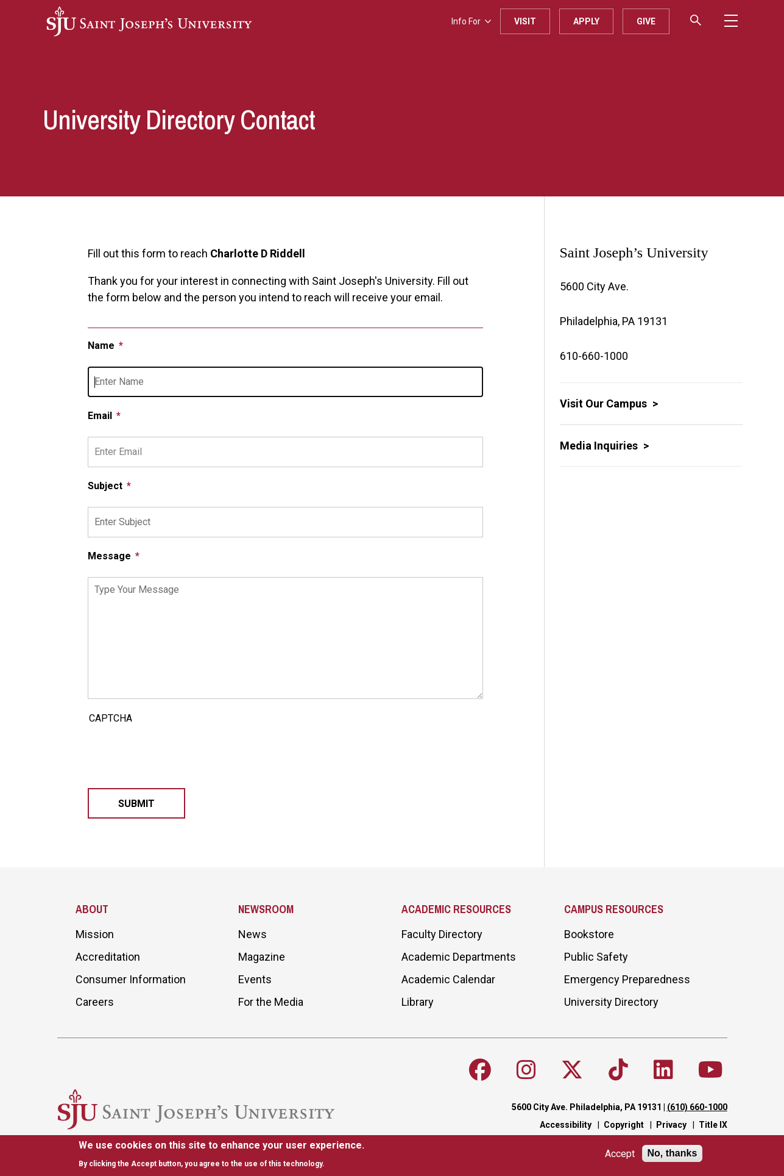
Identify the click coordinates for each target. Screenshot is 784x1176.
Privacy (671, 1125)
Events (255, 979)
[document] (221, 1154)
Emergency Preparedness (627, 979)
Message (110, 556)
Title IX (713, 1125)
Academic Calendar (448, 979)
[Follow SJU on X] (572, 1070)
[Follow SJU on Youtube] (710, 1070)
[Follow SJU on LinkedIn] (663, 1070)
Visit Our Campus (604, 403)
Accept (620, 1154)
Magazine (261, 956)
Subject (106, 486)
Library (417, 1001)
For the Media (270, 1001)
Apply (586, 21)
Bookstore (589, 934)
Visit (525, 21)
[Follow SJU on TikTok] (618, 1070)
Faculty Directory (441, 934)
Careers (95, 1001)
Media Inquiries (600, 445)
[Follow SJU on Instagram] (526, 1070)
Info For (471, 21)
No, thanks (672, 1153)
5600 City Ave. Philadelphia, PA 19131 (587, 1107)
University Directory (611, 1001)
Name (102, 345)
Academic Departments (458, 956)
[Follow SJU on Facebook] (480, 1070)
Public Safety (596, 956)
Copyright (624, 1125)
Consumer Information (131, 979)
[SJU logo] (149, 21)
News (252, 934)
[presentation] (180, 752)
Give (646, 21)
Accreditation (108, 956)
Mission (95, 934)
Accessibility (566, 1125)
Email (101, 415)
